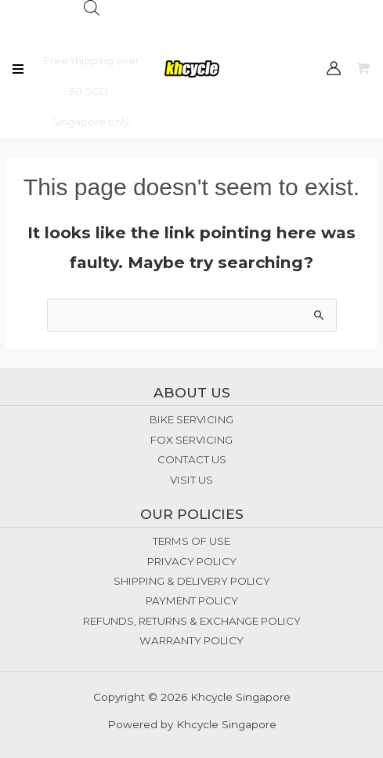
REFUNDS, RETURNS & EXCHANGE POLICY (192, 621)
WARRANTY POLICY (191, 640)
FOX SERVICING (191, 439)
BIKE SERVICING (191, 419)
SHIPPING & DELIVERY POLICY (192, 581)
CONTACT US (191, 459)
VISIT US (191, 479)
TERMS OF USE (191, 541)
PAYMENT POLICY (192, 600)
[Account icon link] (333, 68)
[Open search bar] (91, 8)
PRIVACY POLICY (192, 561)
